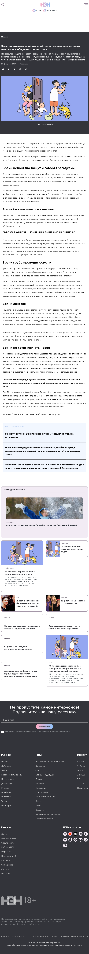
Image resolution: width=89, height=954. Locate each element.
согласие (11, 731)
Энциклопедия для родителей (49, 761)
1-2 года (80, 770)
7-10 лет (81, 783)
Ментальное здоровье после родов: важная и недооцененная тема (22, 627)
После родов (7, 779)
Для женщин (7, 783)
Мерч (36, 10)
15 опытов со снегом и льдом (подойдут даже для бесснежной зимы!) (41, 525)
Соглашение (7, 865)
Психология (40, 788)
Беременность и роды (11, 775)
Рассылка (50, 10)
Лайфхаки (9, 568)
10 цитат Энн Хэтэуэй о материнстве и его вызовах (18, 648)
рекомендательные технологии (66, 945)
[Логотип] (45, 4)
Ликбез (51, 618)
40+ (37, 770)
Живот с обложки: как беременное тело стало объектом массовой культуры (28, 603)
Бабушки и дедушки (45, 775)
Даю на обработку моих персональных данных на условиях (37, 731)
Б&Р (17, 597)
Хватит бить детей (44, 819)
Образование (41, 792)
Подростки (82, 788)
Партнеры (6, 805)
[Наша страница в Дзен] (65, 840)
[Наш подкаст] (65, 846)
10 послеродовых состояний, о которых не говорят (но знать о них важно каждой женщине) (65, 668)
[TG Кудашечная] (70, 834)
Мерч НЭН (6, 852)
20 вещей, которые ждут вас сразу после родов (72, 549)
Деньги (38, 779)
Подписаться (44, 727)
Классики (39, 810)
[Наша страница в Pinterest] (75, 840)
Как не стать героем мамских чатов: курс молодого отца (20, 573)
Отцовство (40, 766)
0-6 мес (80, 761)
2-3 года (81, 775)
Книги (38, 801)
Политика (5, 873)
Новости (5, 761)
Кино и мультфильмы (45, 797)
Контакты (5, 860)
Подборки (9, 522)
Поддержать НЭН (9, 856)
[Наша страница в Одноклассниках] (86, 834)
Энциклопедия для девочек (48, 814)
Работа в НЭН (8, 847)
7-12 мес (81, 766)
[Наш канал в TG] (65, 834)
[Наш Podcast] (86, 840)
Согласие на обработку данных (44, 936)
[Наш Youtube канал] (81, 840)
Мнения (4, 37)
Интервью (6, 797)
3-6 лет (80, 779)
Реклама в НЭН (8, 838)
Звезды (38, 805)
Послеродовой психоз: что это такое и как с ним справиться (64, 627)
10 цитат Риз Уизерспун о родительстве (73, 602)
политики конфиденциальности (60, 731)
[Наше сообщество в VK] (81, 834)
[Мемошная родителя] (75, 834)
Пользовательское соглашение (14, 936)
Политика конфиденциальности (74, 936)
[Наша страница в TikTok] (70, 840)
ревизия (71, 396)
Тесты (4, 801)
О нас (4, 834)
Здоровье (39, 783)
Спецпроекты (7, 843)
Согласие (5, 869)
